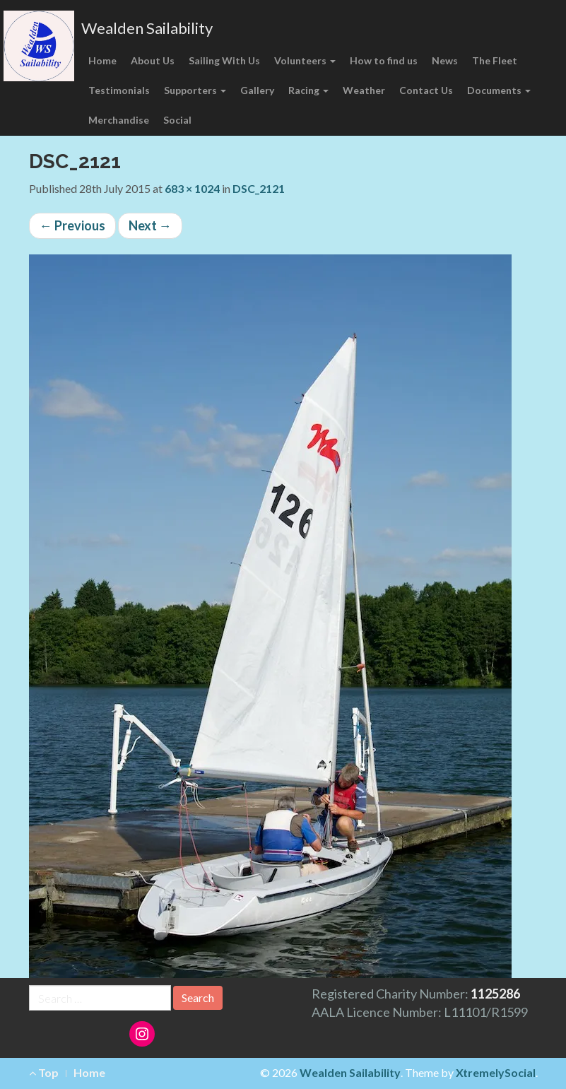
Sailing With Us (224, 60)
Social (177, 120)
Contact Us (426, 90)
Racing (308, 90)
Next (150, 225)
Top (44, 1072)
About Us (153, 60)
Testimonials (119, 90)
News (445, 60)
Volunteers (305, 60)
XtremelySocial (496, 1072)
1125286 (495, 993)
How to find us (384, 60)
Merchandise (118, 120)
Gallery (257, 90)
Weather (364, 90)
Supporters (195, 90)
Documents (499, 90)
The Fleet (494, 60)
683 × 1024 (192, 188)
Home (102, 60)
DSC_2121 (258, 188)
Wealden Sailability (147, 27)
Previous (72, 225)
